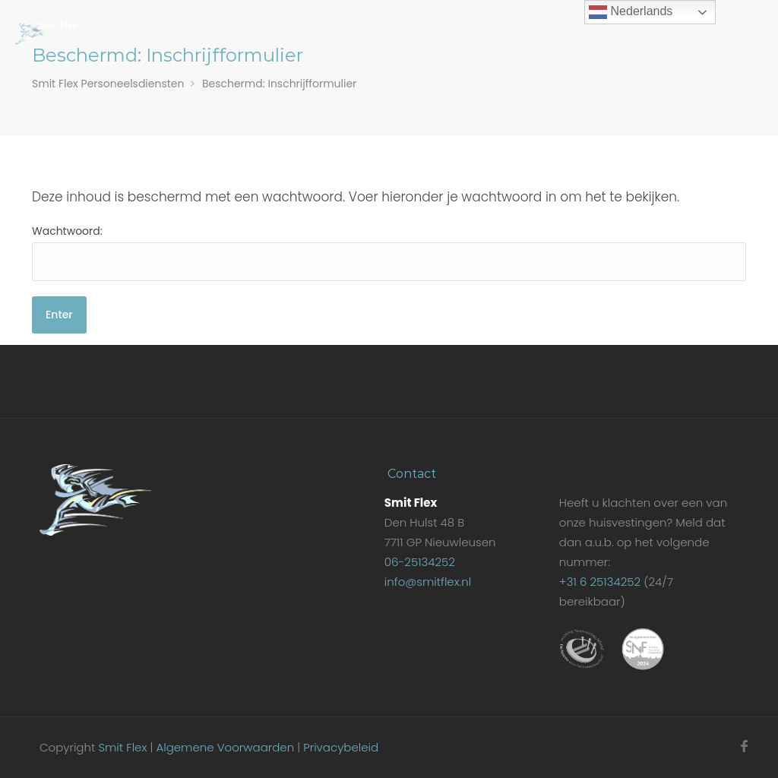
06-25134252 (419, 562)
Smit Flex (122, 747)
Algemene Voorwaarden (225, 747)
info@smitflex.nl (427, 582)
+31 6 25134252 (599, 582)
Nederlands (630, 12)
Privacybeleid (340, 747)
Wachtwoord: (389, 252)
